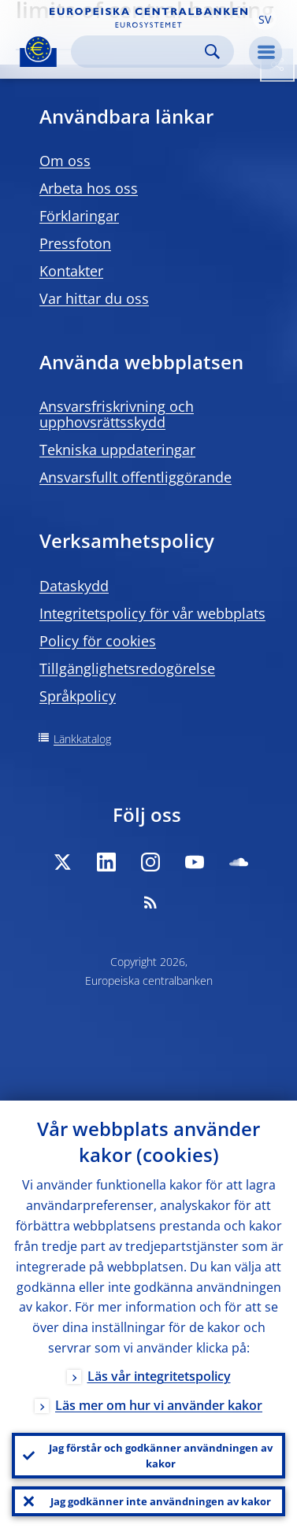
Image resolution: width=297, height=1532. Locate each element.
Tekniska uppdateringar (117, 449)
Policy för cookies (97, 640)
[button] (265, 18)
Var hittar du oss (94, 298)
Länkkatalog (82, 738)
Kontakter (71, 270)
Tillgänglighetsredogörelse (127, 668)
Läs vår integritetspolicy (159, 1376)
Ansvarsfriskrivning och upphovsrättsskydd (116, 414)
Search (212, 51)
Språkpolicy (77, 695)
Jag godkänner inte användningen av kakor (160, 1501)
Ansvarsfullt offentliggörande (135, 477)
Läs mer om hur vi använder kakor (158, 1405)
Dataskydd (74, 585)
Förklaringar (79, 215)
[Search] (139, 51)
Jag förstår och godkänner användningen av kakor (161, 1456)
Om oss (65, 160)
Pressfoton (75, 243)
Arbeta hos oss (88, 188)
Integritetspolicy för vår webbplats (152, 613)
